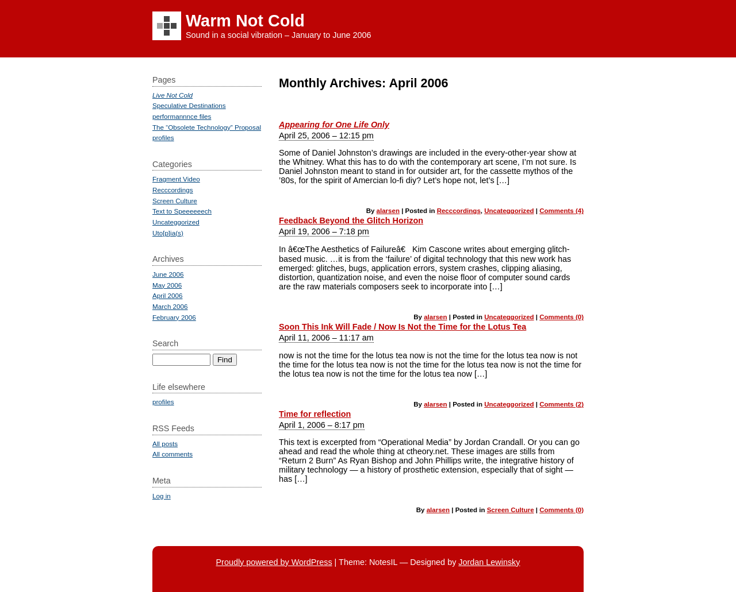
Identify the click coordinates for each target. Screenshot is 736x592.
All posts (165, 443)
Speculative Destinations (189, 105)
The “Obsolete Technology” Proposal (206, 127)
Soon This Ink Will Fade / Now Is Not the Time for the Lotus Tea (402, 326)
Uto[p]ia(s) (167, 233)
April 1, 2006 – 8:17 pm (322, 425)
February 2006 (174, 317)
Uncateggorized (509, 210)
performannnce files (181, 116)
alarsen (388, 210)
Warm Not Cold (245, 20)
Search (165, 343)
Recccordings (459, 210)
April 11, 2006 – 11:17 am (326, 337)
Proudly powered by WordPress (274, 562)
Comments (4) (561, 210)
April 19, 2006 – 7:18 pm (324, 231)
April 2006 (167, 295)
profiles (163, 137)
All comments (172, 454)
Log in (161, 496)
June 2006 (167, 274)
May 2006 (167, 285)
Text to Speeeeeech (182, 211)
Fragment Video (176, 179)
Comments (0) (561, 317)
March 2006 (170, 306)
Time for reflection (315, 414)
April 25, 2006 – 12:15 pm (326, 135)
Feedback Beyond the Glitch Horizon (351, 220)
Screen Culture (510, 509)
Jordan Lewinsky (489, 562)
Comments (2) (561, 404)
